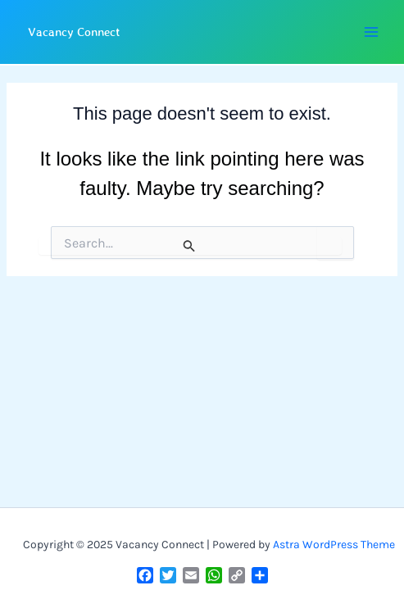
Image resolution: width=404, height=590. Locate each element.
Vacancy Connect (74, 32)
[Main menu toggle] (371, 32)
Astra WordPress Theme (334, 544)
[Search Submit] (190, 246)
